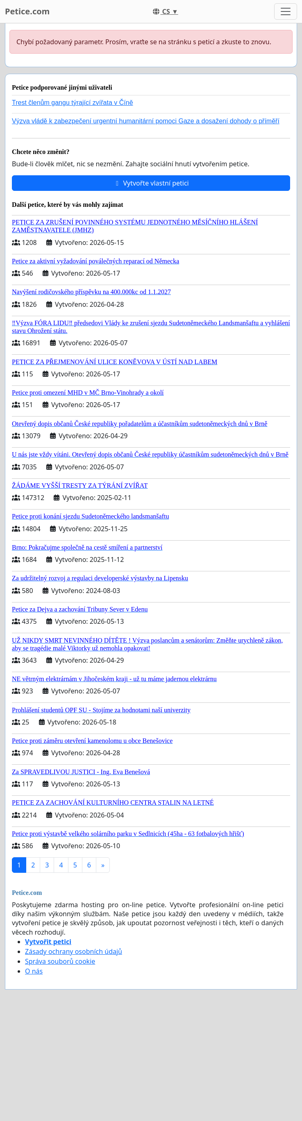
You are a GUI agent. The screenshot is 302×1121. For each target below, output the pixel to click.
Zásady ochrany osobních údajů (73, 951)
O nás (34, 971)
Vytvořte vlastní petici (151, 183)
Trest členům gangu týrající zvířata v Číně (72, 102)
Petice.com (27, 11)
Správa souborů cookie (60, 961)
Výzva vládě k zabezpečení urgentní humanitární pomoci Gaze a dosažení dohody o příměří (145, 121)
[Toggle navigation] (285, 11)
